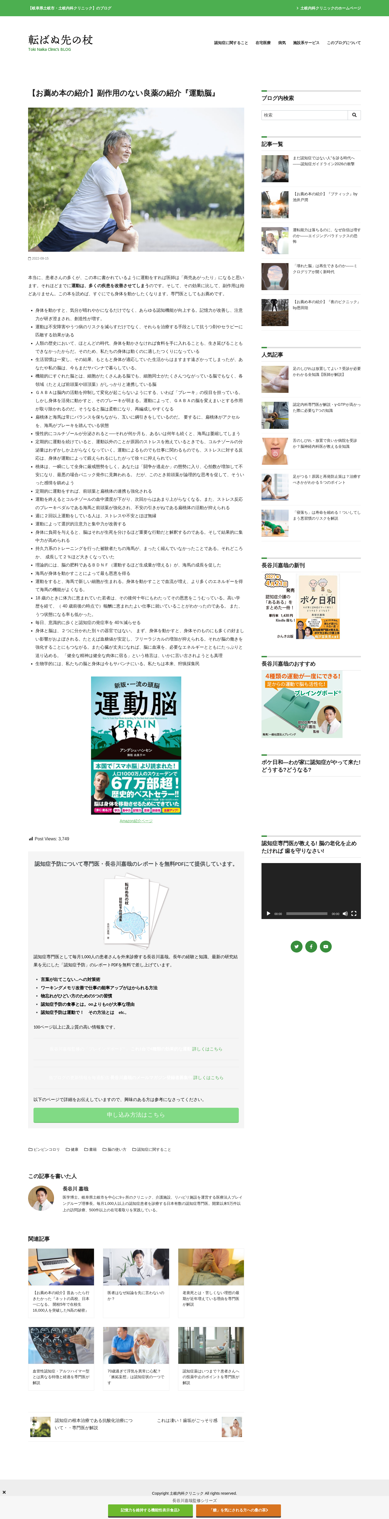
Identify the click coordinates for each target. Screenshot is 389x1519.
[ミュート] (345, 913)
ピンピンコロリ (44, 1149)
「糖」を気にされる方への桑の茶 (238, 1510)
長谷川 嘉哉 (75, 1189)
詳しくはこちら (207, 1049)
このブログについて (344, 43)
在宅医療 (263, 43)
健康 (71, 1149)
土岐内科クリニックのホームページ (329, 8)
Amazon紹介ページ (136, 821)
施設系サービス (306, 43)
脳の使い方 (114, 1149)
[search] (354, 115)
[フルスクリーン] (354, 913)
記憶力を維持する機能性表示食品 (150, 1510)
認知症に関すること (231, 43)
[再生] (268, 913)
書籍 (90, 1149)
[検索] (311, 115)
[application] (311, 891)
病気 (282, 43)
